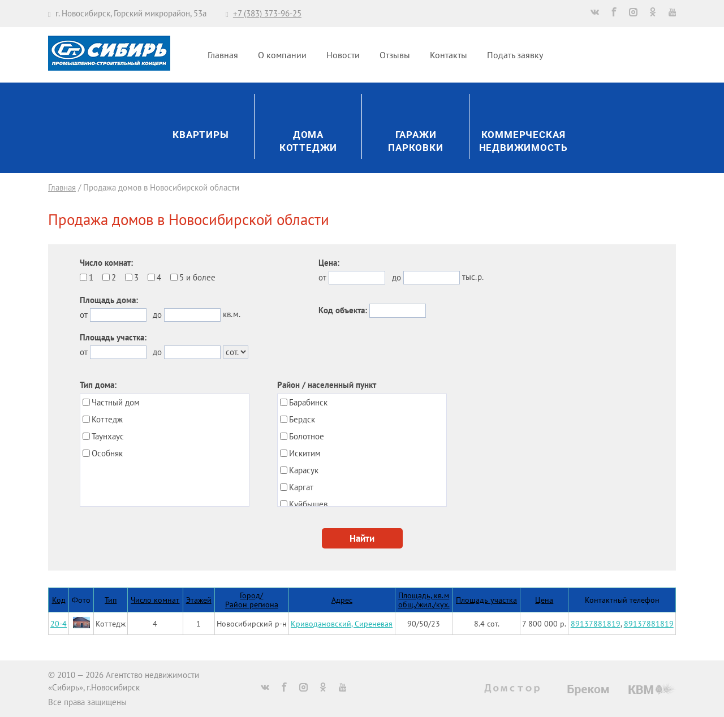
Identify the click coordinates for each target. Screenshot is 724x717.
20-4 (58, 623)
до (157, 314)
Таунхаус (108, 436)
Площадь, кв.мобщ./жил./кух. (424, 600)
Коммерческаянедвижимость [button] (523, 141)
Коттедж (107, 419)
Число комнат (155, 599)
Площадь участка (486, 599)
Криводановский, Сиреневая (342, 623)
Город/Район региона (251, 600)
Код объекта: (342, 310)
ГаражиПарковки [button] (415, 141)
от (84, 314)
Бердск (302, 419)
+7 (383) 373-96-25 (267, 13)
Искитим (305, 453)
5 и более (197, 277)
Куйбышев (308, 504)
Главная (223, 55)
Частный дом (116, 402)
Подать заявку (515, 55)
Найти (362, 538)
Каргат (301, 487)
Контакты (448, 55)
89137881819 (595, 623)
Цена (544, 599)
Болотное (306, 436)
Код (59, 599)
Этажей (199, 599)
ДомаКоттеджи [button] (308, 141)
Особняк (107, 453)
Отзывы (395, 55)
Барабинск (308, 402)
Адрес (341, 599)
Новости (343, 55)
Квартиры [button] (201, 134)
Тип (111, 599)
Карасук (303, 470)
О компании (282, 55)
